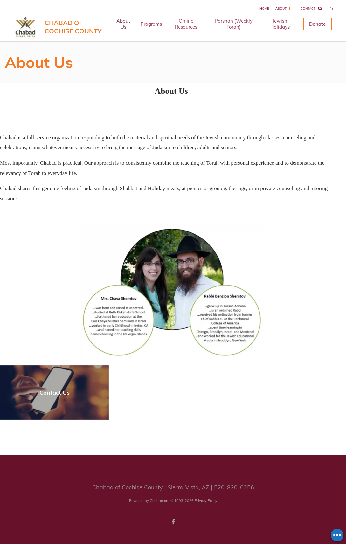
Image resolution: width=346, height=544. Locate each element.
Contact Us (54, 392)
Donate (317, 24)
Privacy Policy (206, 501)
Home (264, 8)
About (281, 8)
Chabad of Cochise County (73, 27)
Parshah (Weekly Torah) (234, 24)
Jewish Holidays (280, 24)
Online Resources (186, 24)
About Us (123, 24)
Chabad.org (160, 501)
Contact (308, 8)
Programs (151, 24)
